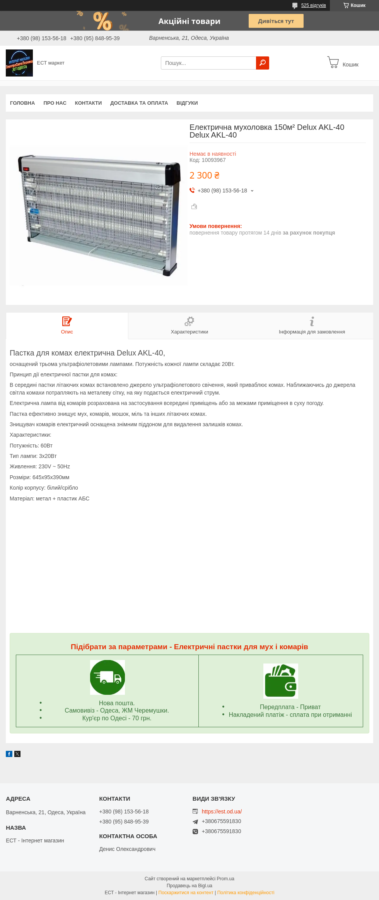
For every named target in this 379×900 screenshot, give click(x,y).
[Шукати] (262, 63)
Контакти (88, 103)
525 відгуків (313, 5)
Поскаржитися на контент (186, 892)
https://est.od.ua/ (222, 811)
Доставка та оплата (139, 103)
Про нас (54, 103)
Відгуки (187, 103)
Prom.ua (225, 878)
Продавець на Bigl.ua (189, 885)
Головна (22, 103)
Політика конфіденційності (246, 892)
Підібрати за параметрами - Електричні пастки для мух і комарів (189, 647)
